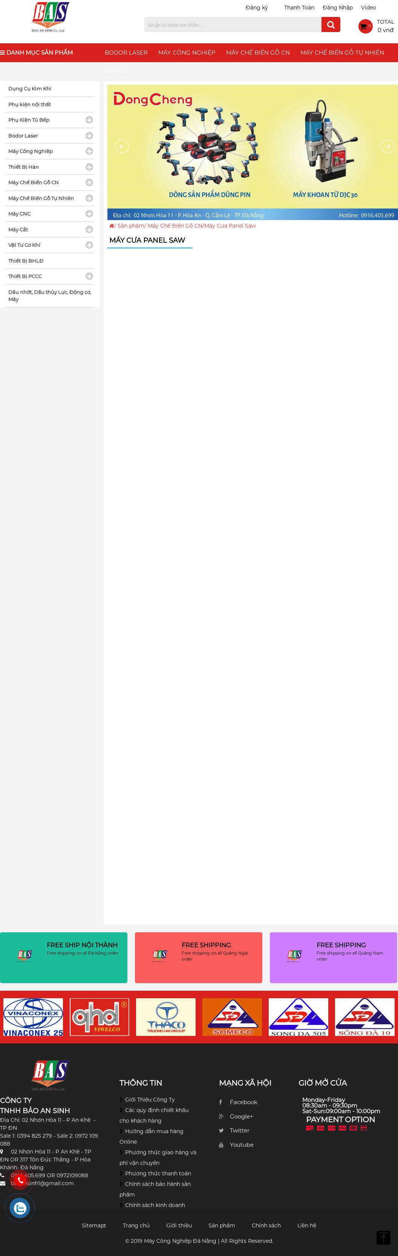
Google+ (241, 1116)
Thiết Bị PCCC (25, 276)
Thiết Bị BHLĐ (25, 261)
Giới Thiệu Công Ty (150, 1099)
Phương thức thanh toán (158, 1173)
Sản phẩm (131, 225)
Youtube (242, 1144)
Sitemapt (94, 1225)
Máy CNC (118, 71)
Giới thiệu (179, 1225)
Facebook (243, 1102)
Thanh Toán (299, 7)
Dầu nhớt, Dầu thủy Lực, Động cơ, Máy (49, 296)
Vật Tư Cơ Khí (24, 245)
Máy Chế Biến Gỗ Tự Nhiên (342, 52)
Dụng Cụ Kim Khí (29, 89)
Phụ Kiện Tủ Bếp (28, 120)
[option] (33, 1017)
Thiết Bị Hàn (23, 167)
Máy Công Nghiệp (187, 52)
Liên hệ (306, 1225)
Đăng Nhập (338, 7)
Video (368, 7)
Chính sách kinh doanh (155, 1205)
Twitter (240, 1130)
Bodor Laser (126, 52)
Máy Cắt (18, 229)
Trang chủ (136, 1225)
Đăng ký (257, 7)
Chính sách (266, 1225)
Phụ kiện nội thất (29, 104)
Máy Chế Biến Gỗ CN (258, 52)
